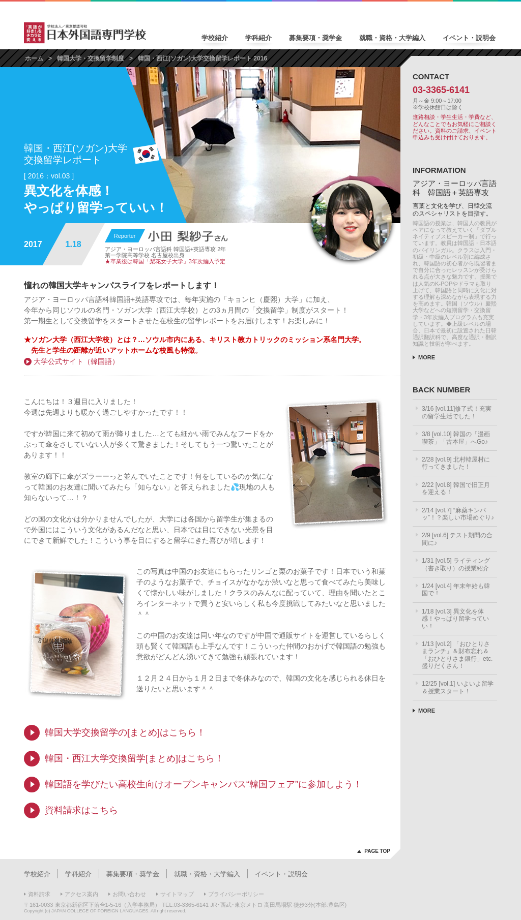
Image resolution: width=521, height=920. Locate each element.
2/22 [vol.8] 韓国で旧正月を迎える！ (456, 488)
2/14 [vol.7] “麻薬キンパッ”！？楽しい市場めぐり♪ (458, 514)
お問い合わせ (129, 894)
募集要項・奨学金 (315, 38)
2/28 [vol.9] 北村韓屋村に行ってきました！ (456, 463)
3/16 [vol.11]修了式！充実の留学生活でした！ (456, 412)
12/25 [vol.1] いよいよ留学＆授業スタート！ (458, 687)
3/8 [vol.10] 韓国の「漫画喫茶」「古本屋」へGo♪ (456, 438)
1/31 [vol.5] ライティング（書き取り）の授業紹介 (456, 564)
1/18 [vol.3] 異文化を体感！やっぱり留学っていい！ (455, 619)
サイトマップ (177, 894)
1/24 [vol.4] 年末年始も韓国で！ (456, 589)
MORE (426, 357)
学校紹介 (214, 38)
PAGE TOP (377, 851)
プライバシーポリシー (236, 894)
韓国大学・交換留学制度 (90, 58)
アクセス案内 (81, 894)
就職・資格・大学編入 (392, 38)
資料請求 (39, 894)
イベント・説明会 (469, 38)
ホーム (34, 58)
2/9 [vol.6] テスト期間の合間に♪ (457, 539)
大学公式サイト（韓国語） (76, 361)
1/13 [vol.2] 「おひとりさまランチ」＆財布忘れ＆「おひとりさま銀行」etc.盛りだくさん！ (457, 654)
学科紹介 (258, 38)
